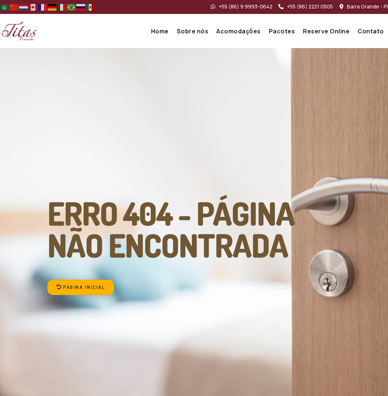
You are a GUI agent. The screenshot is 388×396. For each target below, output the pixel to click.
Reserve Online (326, 31)
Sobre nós (193, 31)
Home (160, 31)
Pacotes (282, 31)
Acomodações (238, 31)
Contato (371, 31)
